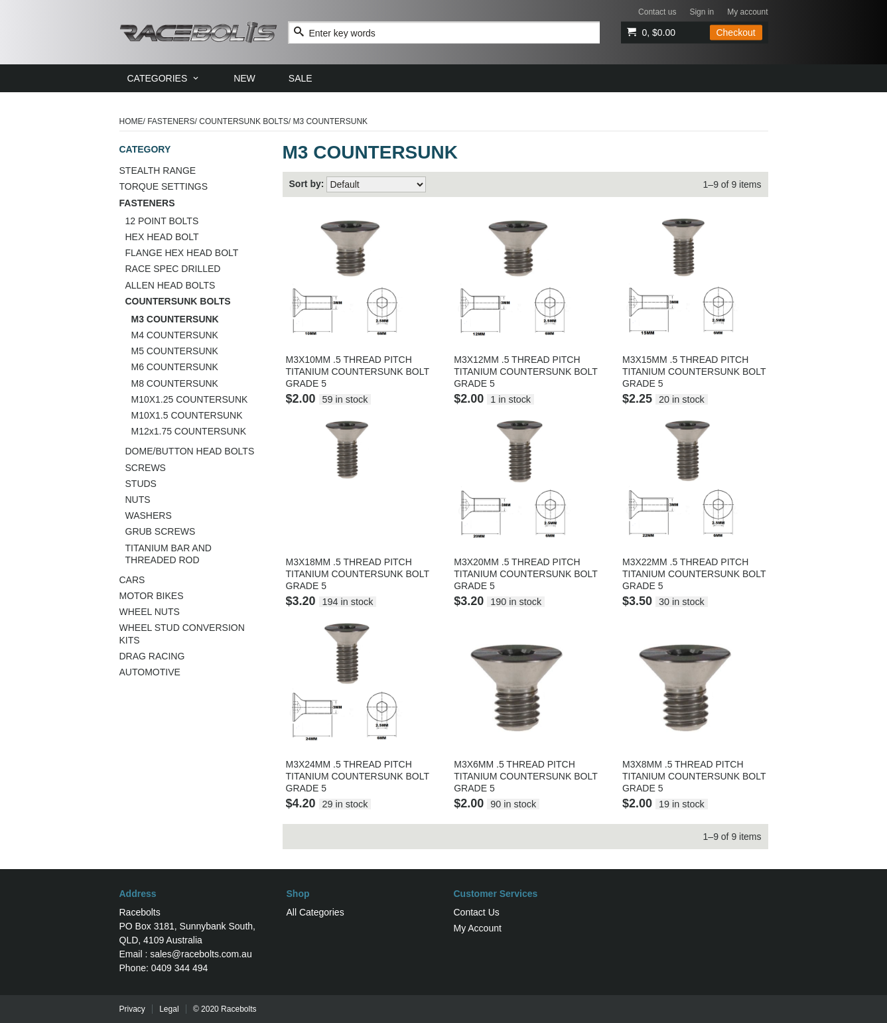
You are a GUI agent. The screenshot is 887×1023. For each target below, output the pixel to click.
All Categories (315, 912)
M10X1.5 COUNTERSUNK (187, 415)
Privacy (132, 1009)
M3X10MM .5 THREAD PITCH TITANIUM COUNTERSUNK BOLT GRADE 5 (357, 371)
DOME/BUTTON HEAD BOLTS (190, 451)
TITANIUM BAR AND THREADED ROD (168, 554)
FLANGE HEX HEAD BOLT (182, 252)
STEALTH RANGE (157, 170)
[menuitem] (164, 78)
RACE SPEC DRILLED (173, 268)
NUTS (138, 499)
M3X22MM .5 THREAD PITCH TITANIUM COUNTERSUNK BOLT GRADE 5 (694, 574)
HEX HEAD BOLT (162, 237)
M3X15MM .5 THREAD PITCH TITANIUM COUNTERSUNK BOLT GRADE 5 (694, 371)
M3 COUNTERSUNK (175, 319)
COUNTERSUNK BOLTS (243, 121)
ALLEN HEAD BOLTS (170, 285)
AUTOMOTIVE (149, 672)
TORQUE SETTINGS (163, 186)
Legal (168, 1009)
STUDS (141, 483)
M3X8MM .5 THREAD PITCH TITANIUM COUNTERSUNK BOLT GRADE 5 (694, 776)
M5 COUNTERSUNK (174, 351)
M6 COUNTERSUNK (174, 367)
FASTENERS (170, 121)
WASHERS (148, 515)
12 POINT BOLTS (162, 221)
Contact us (657, 12)
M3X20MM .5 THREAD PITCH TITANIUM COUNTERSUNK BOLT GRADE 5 (525, 574)
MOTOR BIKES (151, 595)
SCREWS (145, 467)
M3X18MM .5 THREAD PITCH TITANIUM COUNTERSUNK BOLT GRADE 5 (357, 574)
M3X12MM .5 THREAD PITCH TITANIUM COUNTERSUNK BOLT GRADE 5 (525, 371)
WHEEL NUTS (149, 611)
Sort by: (306, 183)
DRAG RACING (152, 656)
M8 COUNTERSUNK (174, 383)
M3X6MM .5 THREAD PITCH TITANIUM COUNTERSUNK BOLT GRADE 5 (525, 776)
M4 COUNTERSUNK (174, 335)
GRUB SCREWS (160, 531)
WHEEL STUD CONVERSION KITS (182, 633)
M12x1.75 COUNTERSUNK (189, 431)
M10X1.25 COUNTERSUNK (189, 399)
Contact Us (477, 912)
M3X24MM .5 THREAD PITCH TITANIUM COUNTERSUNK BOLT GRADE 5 (357, 776)
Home (131, 121)
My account (747, 12)
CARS (132, 580)
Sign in (701, 12)
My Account (478, 928)
